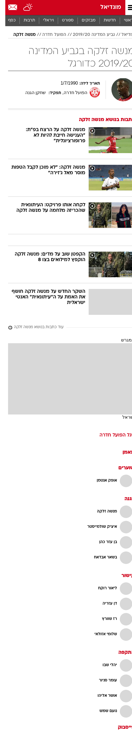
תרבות (24, 20)
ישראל (123, 417)
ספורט (62, 20)
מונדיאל (105, 7)
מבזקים (83, 20)
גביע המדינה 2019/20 (88, 35)
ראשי (123, 20)
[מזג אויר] (23, 7)
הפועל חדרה (49, 35)
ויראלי (43, 20)
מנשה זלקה (19, 35)
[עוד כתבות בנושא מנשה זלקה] (66, 327)
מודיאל (122, 35)
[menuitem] (104, 21)
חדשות (104, 20)
